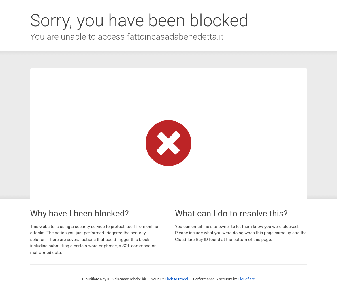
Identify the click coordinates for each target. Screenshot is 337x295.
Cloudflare (246, 279)
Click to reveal (176, 279)
